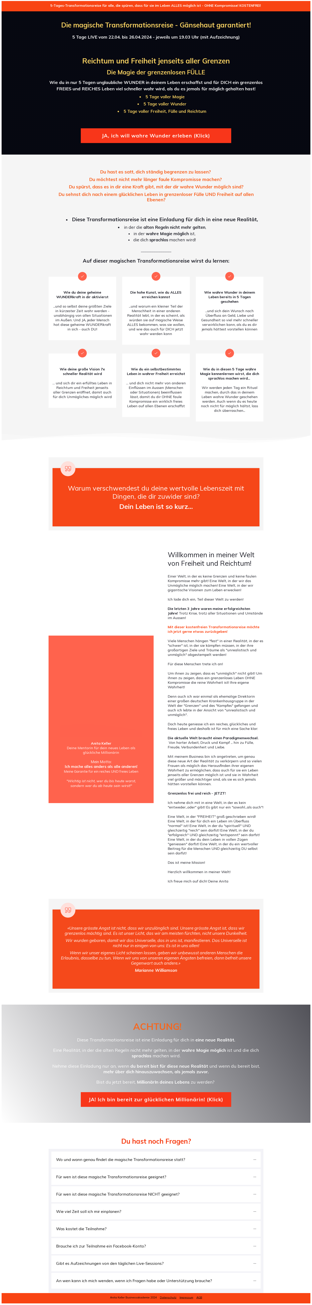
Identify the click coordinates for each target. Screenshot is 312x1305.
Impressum (186, 1297)
